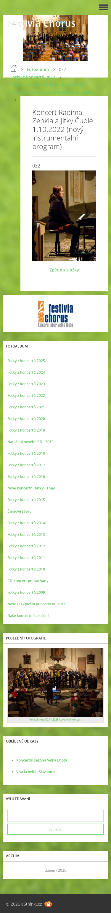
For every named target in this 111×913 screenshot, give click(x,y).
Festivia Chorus (41, 23)
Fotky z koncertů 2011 (26, 557)
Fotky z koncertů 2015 (26, 499)
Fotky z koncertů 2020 (26, 418)
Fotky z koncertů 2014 (26, 522)
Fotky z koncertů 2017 (26, 464)
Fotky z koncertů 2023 (26, 383)
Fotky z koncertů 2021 (26, 407)
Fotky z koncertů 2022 (32, 77)
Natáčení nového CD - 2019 (30, 441)
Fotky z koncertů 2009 (26, 592)
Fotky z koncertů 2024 (26, 372)
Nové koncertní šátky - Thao (31, 488)
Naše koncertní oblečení (28, 615)
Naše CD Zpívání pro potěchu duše (36, 603)
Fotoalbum (38, 69)
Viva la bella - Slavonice (35, 771)
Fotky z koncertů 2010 (26, 569)
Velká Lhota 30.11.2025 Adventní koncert (55, 719)
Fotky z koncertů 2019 (26, 430)
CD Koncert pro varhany (27, 580)
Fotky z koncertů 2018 (26, 453)
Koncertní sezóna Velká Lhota (41, 760)
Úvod (13, 68)
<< (14, 870)
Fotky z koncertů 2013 (26, 534)
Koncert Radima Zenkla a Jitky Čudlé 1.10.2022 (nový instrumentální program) (51, 88)
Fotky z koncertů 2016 (26, 476)
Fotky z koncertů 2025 (26, 360)
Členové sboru (19, 511)
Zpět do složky (64, 270)
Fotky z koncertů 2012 (26, 546)
